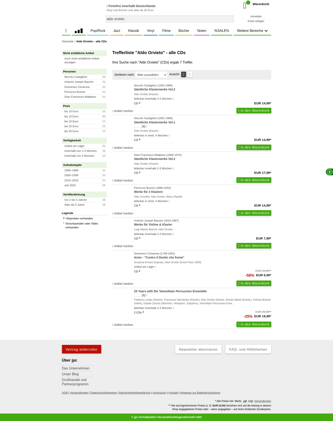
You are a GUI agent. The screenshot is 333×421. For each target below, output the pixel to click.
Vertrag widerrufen (82, 349)
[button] (86, 60)
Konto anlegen (256, 21)
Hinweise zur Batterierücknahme (200, 392)
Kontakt (173, 392)
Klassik (133, 30)
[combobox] (170, 18)
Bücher (184, 30)
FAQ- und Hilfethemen (248, 349)
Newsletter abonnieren (198, 349)
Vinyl (150, 30)
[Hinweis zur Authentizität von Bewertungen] (146, 126)
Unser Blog (70, 374)
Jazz (116, 30)
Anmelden (256, 16)
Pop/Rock (98, 30)
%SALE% (221, 30)
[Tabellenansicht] (183, 74)
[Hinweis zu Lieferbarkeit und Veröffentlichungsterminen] (173, 99)
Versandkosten (79, 392)
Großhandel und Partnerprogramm (75, 382)
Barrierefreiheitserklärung (134, 392)
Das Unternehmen (76, 368)
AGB (65, 392)
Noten (201, 30)
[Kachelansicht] (189, 74)
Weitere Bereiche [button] (252, 30)
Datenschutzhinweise (104, 392)
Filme (166, 30)
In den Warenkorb (253, 110)
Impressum (159, 392)
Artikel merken (122, 111)
